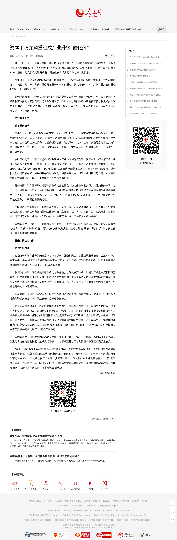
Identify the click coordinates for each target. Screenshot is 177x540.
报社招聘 (58, 501)
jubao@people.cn (112, 506)
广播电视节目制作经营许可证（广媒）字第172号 (110, 515)
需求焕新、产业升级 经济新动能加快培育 (145, 63)
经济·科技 (21, 36)
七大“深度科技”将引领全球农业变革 (143, 101)
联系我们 (144, 501)
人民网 (12, 36)
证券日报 (39, 56)
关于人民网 (48, 501)
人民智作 (104, 484)
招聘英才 (67, 501)
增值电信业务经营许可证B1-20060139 (75, 515)
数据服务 (106, 501)
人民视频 (90, 484)
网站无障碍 (131, 29)
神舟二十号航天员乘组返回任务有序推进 (145, 95)
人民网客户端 (119, 29)
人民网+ (46, 484)
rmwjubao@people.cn (121, 510)
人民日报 (15, 484)
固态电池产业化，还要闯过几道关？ (143, 70)
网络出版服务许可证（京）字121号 (102, 520)
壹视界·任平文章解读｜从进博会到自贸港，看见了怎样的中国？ (44, 456)
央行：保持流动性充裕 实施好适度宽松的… (146, 107)
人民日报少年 (30, 484)
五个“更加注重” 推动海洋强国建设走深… (145, 57)
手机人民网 (61, 484)
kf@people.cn (66, 510)
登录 (163, 29)
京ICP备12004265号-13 (139, 515)
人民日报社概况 (35, 501)
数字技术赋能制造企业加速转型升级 (143, 82)
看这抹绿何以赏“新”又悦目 (140, 76)
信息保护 (135, 501)
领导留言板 (75, 484)
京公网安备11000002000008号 (142, 520)
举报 (139, 29)
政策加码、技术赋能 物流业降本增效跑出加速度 (36, 436)
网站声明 (116, 501)
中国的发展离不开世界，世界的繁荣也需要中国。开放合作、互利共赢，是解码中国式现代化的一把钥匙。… (61, 461)
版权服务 (96, 501)
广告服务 (77, 501)
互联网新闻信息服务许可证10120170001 (44, 515)
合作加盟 (87, 501)
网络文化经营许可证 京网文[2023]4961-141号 (70, 520)
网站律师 (125, 501)
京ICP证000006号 (123, 520)
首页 (12, 29)
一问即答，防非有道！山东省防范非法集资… (147, 88)
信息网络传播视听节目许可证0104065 (38, 520)
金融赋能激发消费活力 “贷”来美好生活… (145, 114)
